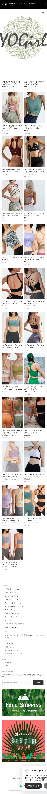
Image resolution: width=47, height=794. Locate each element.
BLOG (7, 640)
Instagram (9, 662)
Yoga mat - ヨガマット (13, 613)
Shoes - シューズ (11, 617)
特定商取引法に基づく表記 (14, 653)
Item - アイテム (10, 620)
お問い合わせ (9, 647)
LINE (6, 665)
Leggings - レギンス (12, 599)
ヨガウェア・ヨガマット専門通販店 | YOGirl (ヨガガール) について (24, 636)
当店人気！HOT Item (12, 589)
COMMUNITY (10, 643)
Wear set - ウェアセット (14, 606)
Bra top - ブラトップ (12, 596)
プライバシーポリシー (12, 650)
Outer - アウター (11, 610)
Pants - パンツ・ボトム (13, 603)
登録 (38, 683)
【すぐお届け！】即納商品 (14, 624)
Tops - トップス (10, 592)
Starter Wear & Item (13, 627)
